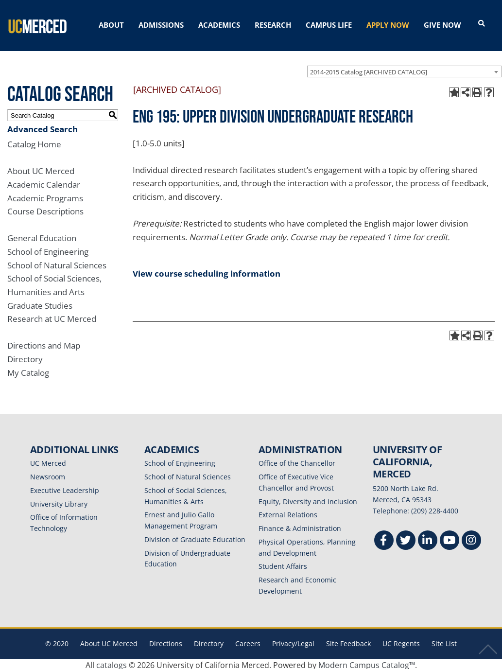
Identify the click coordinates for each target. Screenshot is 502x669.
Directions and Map (43, 343)
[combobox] (404, 68)
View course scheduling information (206, 271)
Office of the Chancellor (297, 460)
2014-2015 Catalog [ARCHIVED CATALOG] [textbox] (368, 69)
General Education (41, 235)
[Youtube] (449, 539)
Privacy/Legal (293, 641)
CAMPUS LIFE (329, 25)
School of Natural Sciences (56, 262)
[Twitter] (406, 539)
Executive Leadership (64, 488)
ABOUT (111, 25)
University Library (58, 501)
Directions (165, 641)
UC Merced (48, 460)
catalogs (111, 662)
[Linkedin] (427, 539)
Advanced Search (42, 126)
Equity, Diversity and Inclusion (308, 499)
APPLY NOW (387, 25)
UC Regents (401, 641)
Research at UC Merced (51, 316)
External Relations (288, 512)
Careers (247, 641)
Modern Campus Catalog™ (366, 662)
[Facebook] (384, 539)
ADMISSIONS (161, 25)
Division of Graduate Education (194, 537)
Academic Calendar (43, 182)
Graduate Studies (39, 303)
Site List (444, 641)
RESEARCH (273, 25)
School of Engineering (47, 249)
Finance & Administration (300, 525)
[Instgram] (471, 539)
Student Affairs (283, 563)
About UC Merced (40, 168)
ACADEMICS (219, 25)
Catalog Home (34, 141)
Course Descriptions (45, 208)
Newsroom (47, 474)
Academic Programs (45, 195)
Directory (25, 356)
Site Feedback (348, 641)
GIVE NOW (442, 25)
